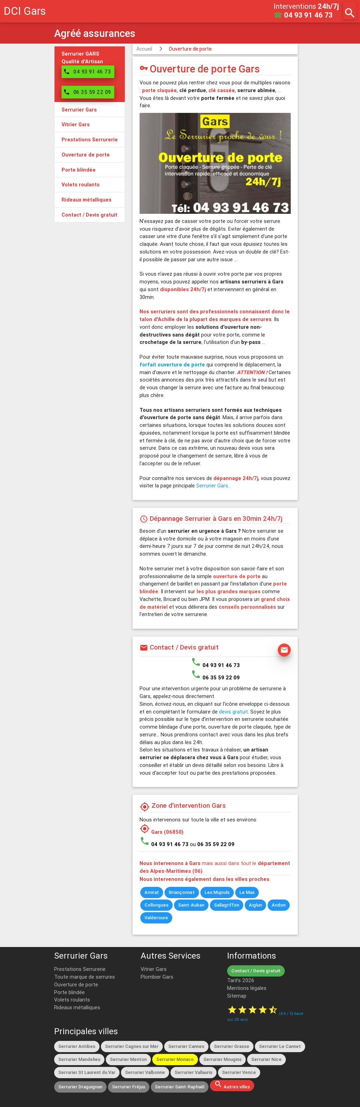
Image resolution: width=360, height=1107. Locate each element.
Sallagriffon (226, 905)
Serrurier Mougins (223, 1059)
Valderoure (156, 918)
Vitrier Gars (154, 969)
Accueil (144, 49)
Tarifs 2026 (240, 980)
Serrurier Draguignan (80, 1087)
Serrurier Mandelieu (79, 1059)
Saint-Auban (191, 905)
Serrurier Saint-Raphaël (179, 1087)
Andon (278, 905)
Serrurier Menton (128, 1059)
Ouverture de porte (190, 49)
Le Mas (247, 892)
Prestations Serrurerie (79, 969)
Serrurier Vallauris (193, 1072)
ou (212, 844)
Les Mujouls (217, 892)
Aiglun (255, 905)
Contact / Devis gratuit (256, 971)
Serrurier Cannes (186, 1046)
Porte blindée (69, 992)
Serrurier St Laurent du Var (86, 1072)
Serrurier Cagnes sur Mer (132, 1046)
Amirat (151, 892)
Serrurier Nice (266, 1059)
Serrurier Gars (212, 485)
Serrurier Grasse (231, 1046)
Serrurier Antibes (76, 1046)
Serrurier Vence (239, 1072)
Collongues (156, 905)
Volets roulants (72, 999)
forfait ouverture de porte (172, 364)
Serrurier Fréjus (128, 1087)
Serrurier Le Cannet (280, 1046)
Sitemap (236, 995)
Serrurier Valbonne (145, 1072)
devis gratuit (233, 711)
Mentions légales (246, 988)
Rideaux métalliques (77, 1007)
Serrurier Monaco (175, 1059)
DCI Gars (25, 11)
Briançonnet (182, 892)
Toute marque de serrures (84, 976)
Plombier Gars (157, 976)
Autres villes (232, 1085)
